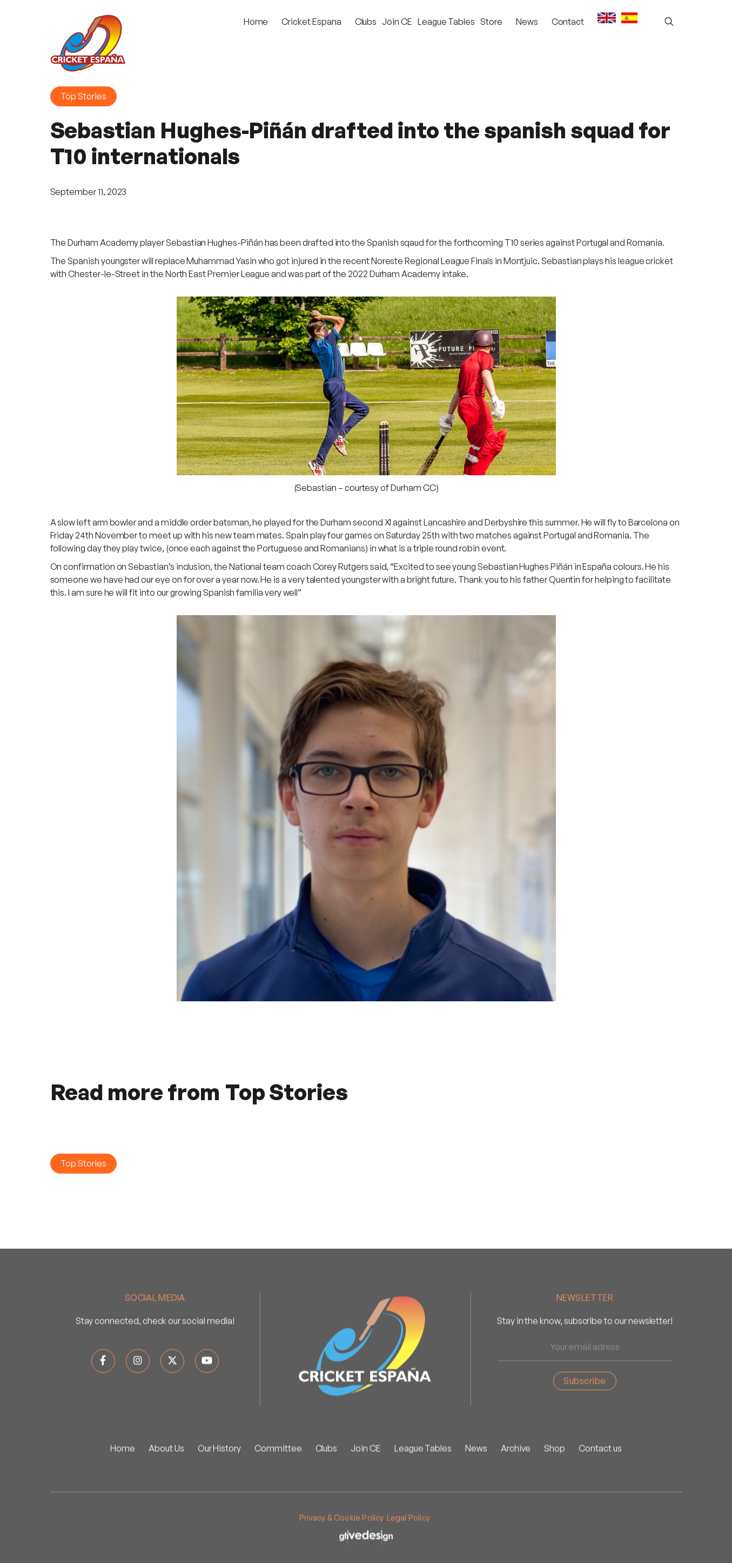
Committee (277, 1483)
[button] (311, 21)
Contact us (600, 1483)
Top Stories (83, 96)
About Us (166, 1483)
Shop (554, 1483)
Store (491, 21)
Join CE (397, 21)
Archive (516, 1483)
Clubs (366, 21)
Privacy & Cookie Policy (341, 1552)
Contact (568, 21)
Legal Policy (408, 1552)
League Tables (446, 21)
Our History (219, 1483)
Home (256, 21)
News (476, 1483)
